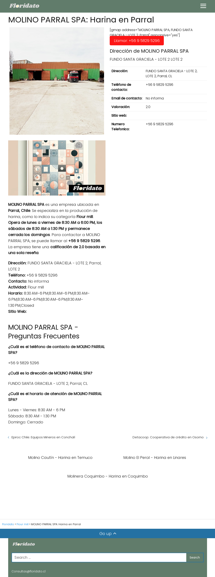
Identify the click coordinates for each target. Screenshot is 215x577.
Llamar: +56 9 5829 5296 (137, 40)
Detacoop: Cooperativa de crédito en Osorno (168, 437)
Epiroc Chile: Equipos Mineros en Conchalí (43, 437)
